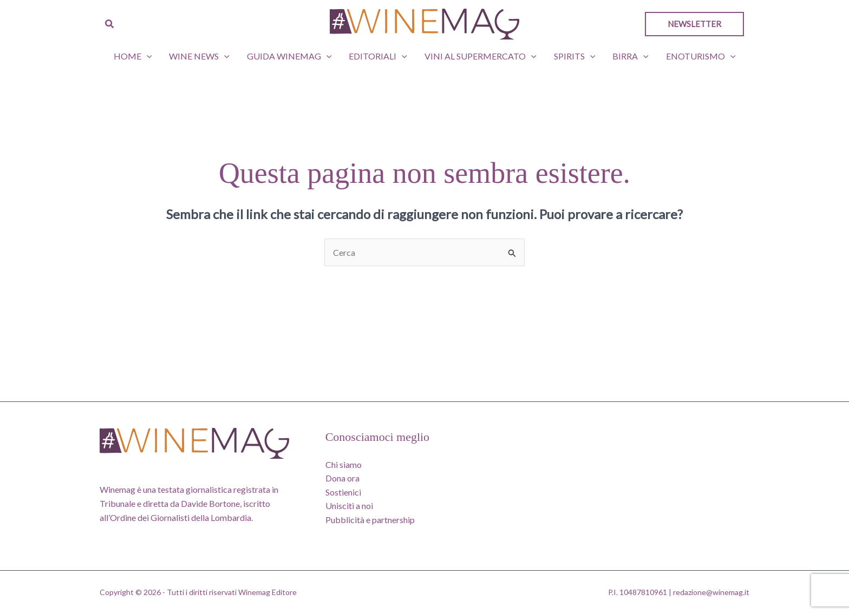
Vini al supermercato (480, 56)
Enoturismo (701, 56)
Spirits (575, 56)
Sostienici (343, 492)
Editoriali (378, 56)
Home (133, 56)
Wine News (199, 56)
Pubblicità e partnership (370, 519)
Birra (630, 56)
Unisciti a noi (349, 505)
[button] (110, 24)
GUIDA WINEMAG (289, 56)
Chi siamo (343, 464)
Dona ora (342, 478)
